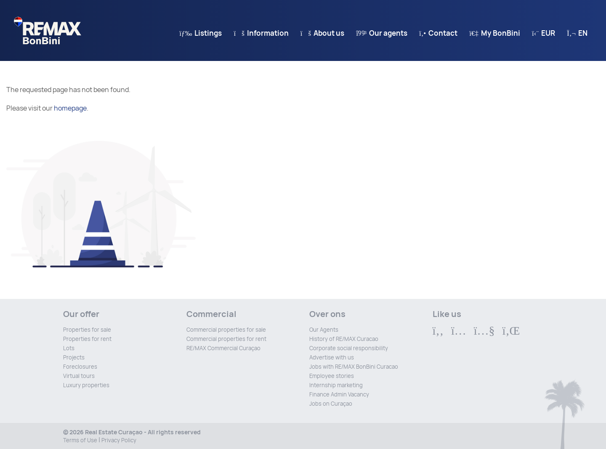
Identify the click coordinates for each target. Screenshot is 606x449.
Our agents (381, 33)
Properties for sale (87, 329)
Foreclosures (80, 366)
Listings (200, 33)
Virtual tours (79, 376)
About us (322, 33)
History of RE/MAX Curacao (343, 339)
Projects (74, 357)
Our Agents (323, 329)
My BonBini (494, 33)
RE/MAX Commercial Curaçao (223, 348)
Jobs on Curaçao (330, 403)
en (577, 33)
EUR (543, 33)
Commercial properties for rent (226, 339)
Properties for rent (87, 339)
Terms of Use (80, 440)
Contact (438, 33)
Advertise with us (331, 357)
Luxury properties (86, 385)
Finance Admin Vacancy (339, 394)
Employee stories (331, 376)
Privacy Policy (118, 440)
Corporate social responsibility (348, 348)
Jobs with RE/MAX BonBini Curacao (353, 366)
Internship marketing (336, 385)
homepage (70, 108)
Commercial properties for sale (226, 329)
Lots (68, 348)
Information (261, 33)
